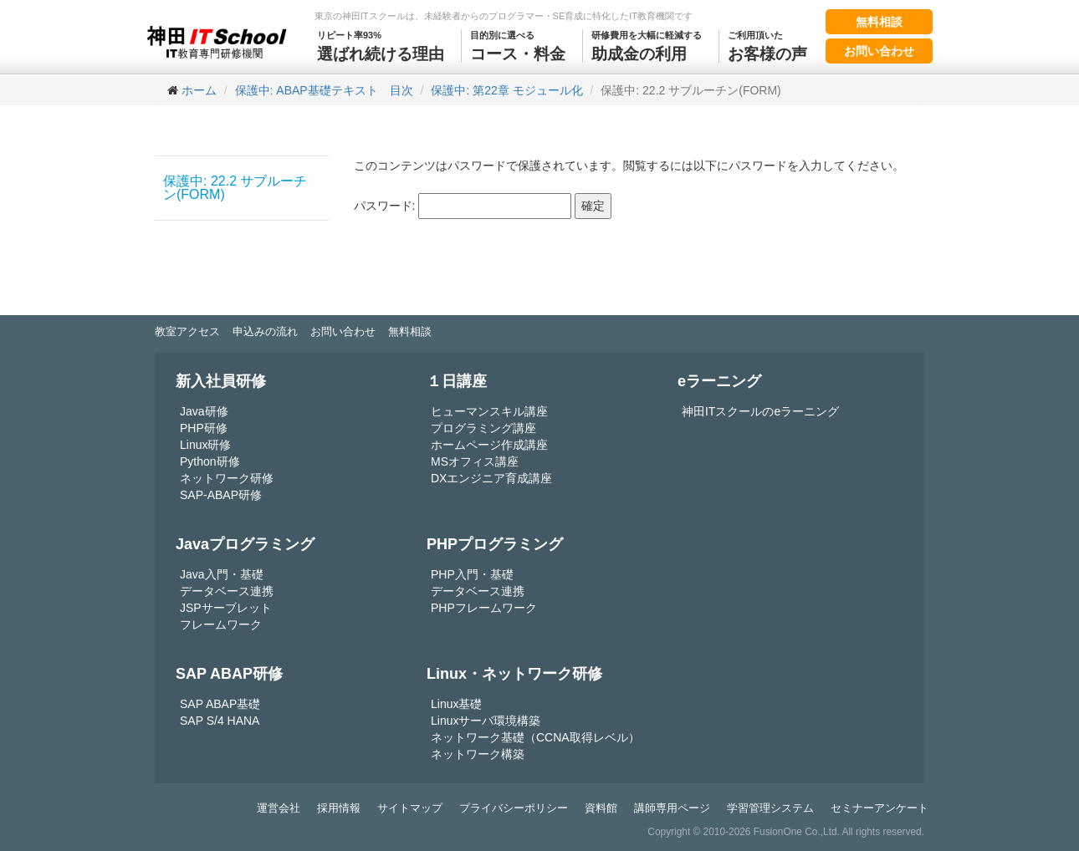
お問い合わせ (879, 51)
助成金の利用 (646, 46)
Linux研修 (205, 444)
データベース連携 (227, 591)
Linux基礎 (456, 704)
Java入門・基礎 (221, 574)
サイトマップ (409, 808)
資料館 (601, 808)
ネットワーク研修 (227, 478)
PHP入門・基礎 (472, 574)
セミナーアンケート (879, 808)
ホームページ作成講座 (489, 444)
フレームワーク (221, 624)
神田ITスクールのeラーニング (760, 411)
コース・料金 (517, 46)
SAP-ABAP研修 (221, 495)
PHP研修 (204, 428)
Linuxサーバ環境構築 (485, 720)
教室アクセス (187, 331)
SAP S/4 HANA (219, 720)
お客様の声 (767, 46)
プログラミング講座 (483, 428)
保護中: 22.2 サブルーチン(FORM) (235, 187)
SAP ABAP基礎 (220, 704)
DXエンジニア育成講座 (491, 478)
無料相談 (879, 21)
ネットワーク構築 (477, 754)
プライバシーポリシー (513, 808)
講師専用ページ (672, 808)
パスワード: (463, 206)
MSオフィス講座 (475, 461)
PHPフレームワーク (484, 607)
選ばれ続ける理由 (380, 46)
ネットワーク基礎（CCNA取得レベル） (535, 737)
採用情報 (339, 808)
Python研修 (210, 461)
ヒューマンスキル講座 (489, 411)
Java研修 (204, 411)
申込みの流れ (265, 331)
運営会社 (278, 808)
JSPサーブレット (226, 607)
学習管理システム (770, 808)
